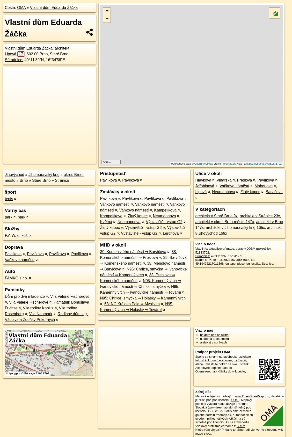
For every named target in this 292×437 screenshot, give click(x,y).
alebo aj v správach (213, 342)
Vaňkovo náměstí (19, 260)
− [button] (107, 18)
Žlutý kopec (138, 216)
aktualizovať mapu (221, 248)
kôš (25, 235)
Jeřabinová (204, 186)
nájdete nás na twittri (214, 335)
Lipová (14, 54)
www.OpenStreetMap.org (252, 396)
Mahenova (264, 186)
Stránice (62, 180)
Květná (106, 222)
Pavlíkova (13, 254)
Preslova (244, 180)
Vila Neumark (40, 314)
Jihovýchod (14, 175)
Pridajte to (229, 429)
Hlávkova (203, 180)
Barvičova (274, 192)
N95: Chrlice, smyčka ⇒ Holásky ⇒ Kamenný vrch (143, 298)
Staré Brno (41, 180)
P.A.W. (10, 235)
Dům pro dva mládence (25, 296)
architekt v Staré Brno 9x (216, 216)
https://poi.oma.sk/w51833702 (264, 163)
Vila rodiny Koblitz (38, 308)
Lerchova (171, 233)
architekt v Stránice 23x (260, 216)
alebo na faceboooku (214, 339)
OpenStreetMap (203, 163)
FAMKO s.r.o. (16, 278)
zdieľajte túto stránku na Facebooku (223, 358)
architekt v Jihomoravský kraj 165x (235, 228)
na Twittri (240, 360)
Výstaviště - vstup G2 (164, 222)
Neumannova (164, 216)
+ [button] (107, 11)
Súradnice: (14, 60)
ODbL (235, 400)
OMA (21, 8)
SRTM (241, 426)
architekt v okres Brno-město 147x (224, 222)
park (8, 217)
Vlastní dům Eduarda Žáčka (54, 8)
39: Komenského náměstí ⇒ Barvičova (133, 252)
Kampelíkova (165, 210)
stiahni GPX (203, 260)
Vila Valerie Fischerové (69, 296)
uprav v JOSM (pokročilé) (253, 248)
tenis (9, 199)
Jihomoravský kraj (44, 175)
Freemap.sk (229, 163)
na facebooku (228, 356)
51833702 (202, 252)
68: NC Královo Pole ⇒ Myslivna (132, 304)
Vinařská (224, 180)
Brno (24, 180)
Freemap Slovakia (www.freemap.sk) (221, 405)
